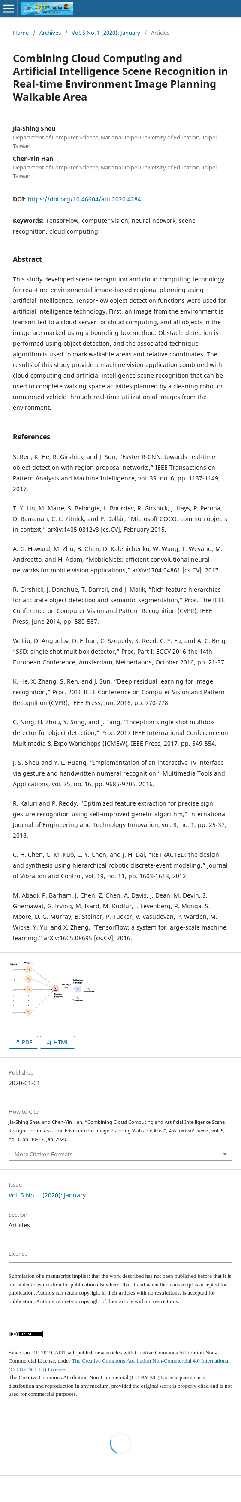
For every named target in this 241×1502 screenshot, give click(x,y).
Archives (50, 32)
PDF (26, 1042)
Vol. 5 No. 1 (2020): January (106, 32)
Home (21, 32)
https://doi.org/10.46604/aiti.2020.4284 (84, 199)
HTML (60, 1042)
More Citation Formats (43, 1154)
